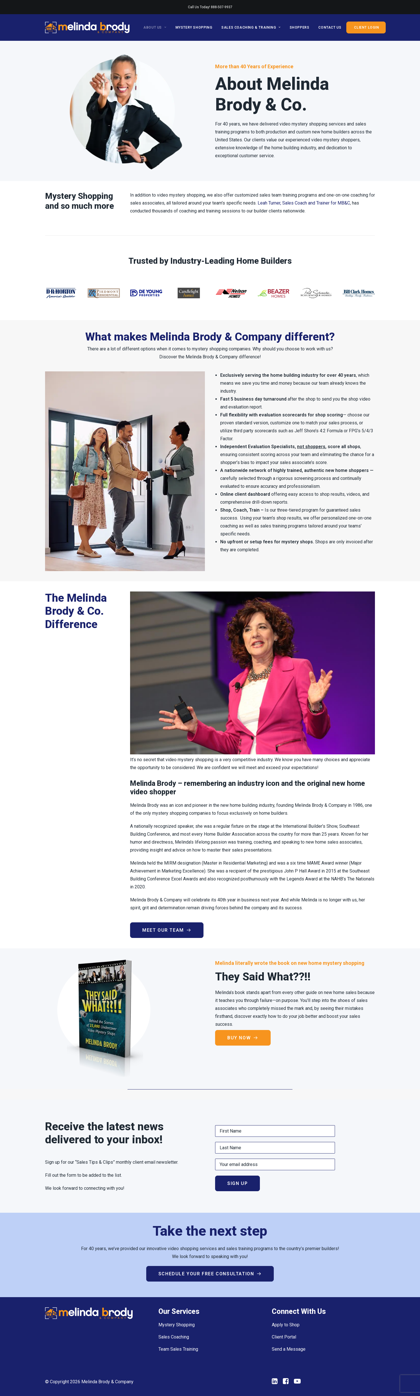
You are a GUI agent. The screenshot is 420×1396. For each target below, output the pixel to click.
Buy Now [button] (242, 1037)
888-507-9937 (221, 7)
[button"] (275, 1382)
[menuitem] (156, 27)
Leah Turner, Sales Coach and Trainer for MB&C (304, 203)
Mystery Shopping (194, 27)
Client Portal (284, 1337)
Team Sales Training (178, 1349)
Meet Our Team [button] (166, 930)
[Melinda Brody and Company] (87, 27)
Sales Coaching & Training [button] (250, 27)
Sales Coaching (173, 1337)
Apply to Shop (286, 1324)
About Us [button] (154, 27)
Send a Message (289, 1349)
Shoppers (299, 27)
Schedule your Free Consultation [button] (210, 1273)
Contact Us (329, 27)
